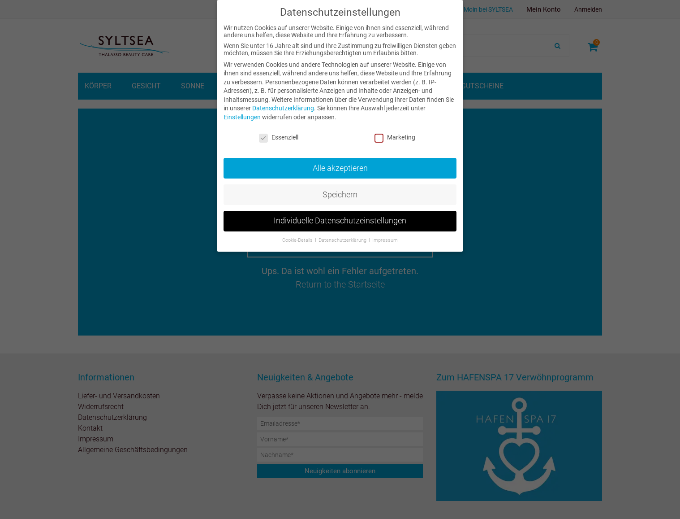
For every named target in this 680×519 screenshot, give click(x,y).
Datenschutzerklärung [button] (343, 240)
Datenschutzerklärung (283, 108)
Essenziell (278, 137)
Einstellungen (242, 117)
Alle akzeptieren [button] (340, 167)
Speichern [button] (340, 194)
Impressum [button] (385, 240)
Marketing (394, 137)
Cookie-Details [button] (298, 240)
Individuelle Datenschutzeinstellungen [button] (340, 220)
